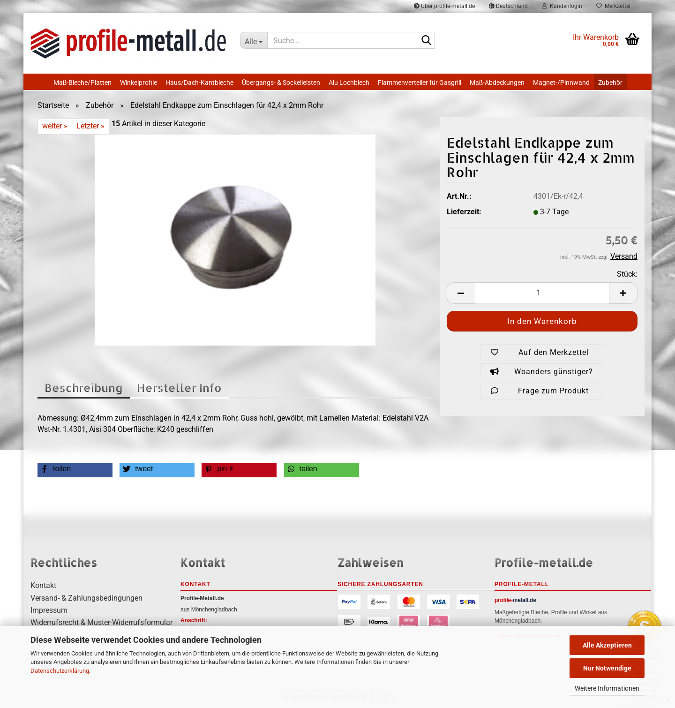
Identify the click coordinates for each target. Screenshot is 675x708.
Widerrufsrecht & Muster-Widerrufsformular (101, 622)
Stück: (627, 274)
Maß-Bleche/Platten (82, 82)
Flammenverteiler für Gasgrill (419, 82)
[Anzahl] (542, 292)
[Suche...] (253, 40)
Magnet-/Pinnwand (561, 82)
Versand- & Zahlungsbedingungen (86, 598)
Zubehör (610, 82)
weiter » (55, 125)
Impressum (49, 610)
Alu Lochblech (349, 82)
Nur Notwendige (607, 668)
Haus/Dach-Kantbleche (199, 82)
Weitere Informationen (607, 688)
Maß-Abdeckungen (497, 82)
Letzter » (90, 125)
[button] (461, 293)
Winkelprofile (138, 82)
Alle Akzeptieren (607, 645)
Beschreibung (84, 387)
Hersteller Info (179, 387)
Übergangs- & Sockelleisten (281, 82)
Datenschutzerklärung (59, 670)
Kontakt (43, 585)
